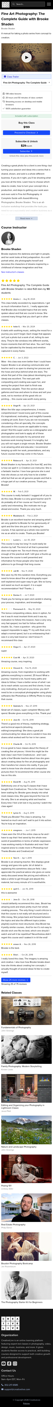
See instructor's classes (12, 271)
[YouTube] (3, 1363)
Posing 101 (6, 1185)
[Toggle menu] (49, 4)
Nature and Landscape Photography (18, 1146)
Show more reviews (16, 979)
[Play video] (26, 57)
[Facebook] (9, 1363)
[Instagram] (15, 1363)
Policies (26, 1403)
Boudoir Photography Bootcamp (17, 1263)
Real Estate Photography (13, 1224)
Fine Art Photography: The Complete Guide (24, 82)
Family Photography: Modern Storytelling (21, 1066)
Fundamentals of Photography (16, 1027)
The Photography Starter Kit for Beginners (21, 1302)
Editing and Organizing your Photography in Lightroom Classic (22, 1106)
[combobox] (28, 4)
